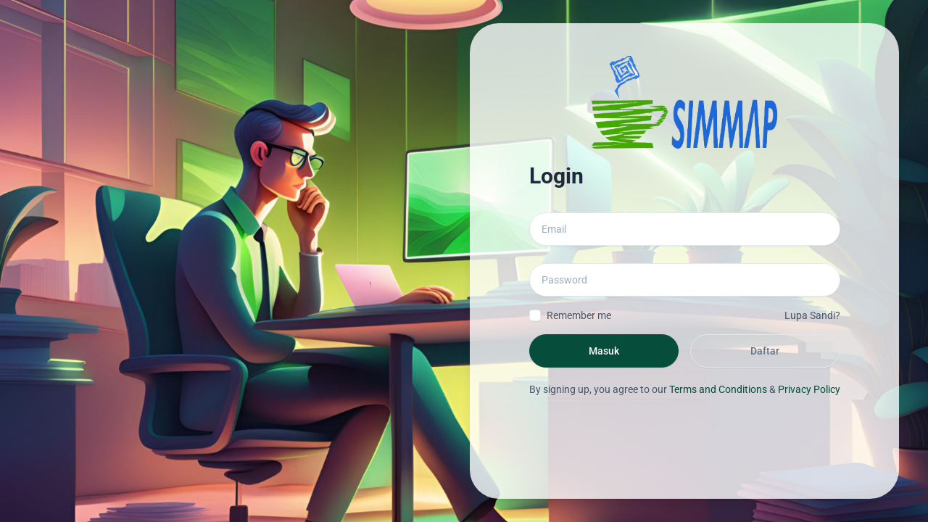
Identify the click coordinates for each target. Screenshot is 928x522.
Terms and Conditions (718, 389)
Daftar (764, 351)
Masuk (604, 351)
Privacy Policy (809, 389)
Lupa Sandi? (812, 315)
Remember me (579, 315)
